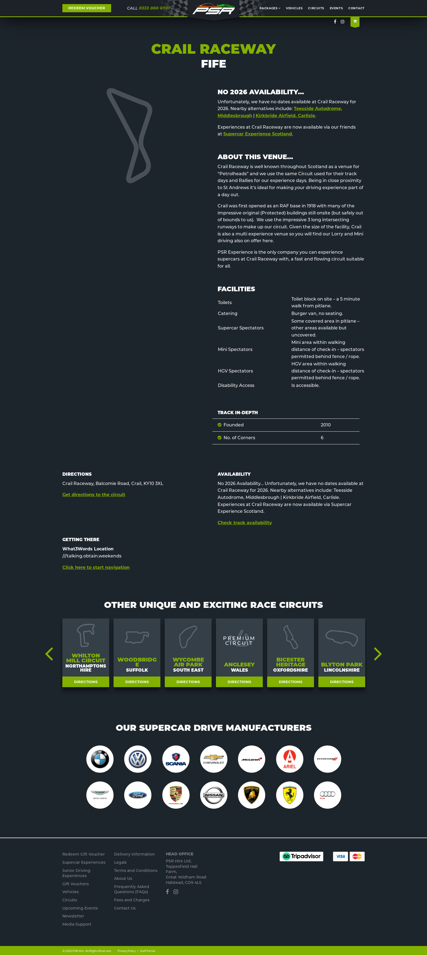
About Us (123, 878)
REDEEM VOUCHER (86, 8)
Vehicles (294, 8)
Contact (356, 8)
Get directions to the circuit (93, 494)
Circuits (316, 8)
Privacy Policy (127, 951)
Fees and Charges (132, 900)
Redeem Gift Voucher (83, 854)
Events (336, 8)
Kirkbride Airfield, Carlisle (285, 115)
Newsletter (73, 916)
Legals (120, 862)
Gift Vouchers (75, 883)
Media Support (76, 924)
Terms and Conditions (135, 870)
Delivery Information (134, 854)
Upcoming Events (80, 908)
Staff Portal (147, 951)
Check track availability (245, 522)
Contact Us (125, 908)
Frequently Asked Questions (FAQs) (131, 889)
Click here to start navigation (96, 567)
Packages (268, 8)
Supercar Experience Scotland (257, 134)
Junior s (76, 873)
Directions (85, 682)
